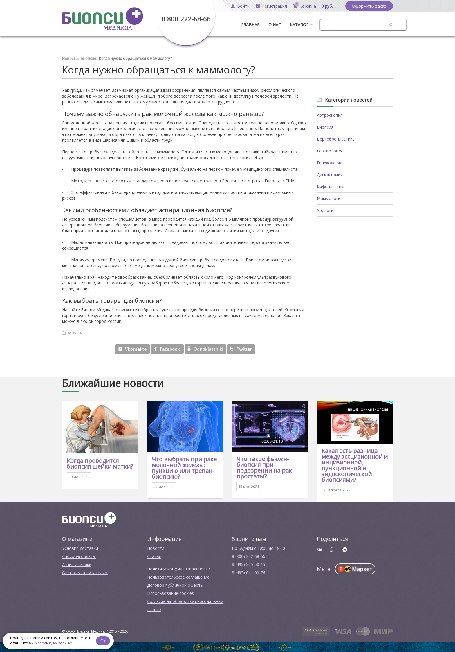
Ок (103, 640)
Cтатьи (154, 556)
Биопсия (88, 58)
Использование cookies (170, 592)
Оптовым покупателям (85, 572)
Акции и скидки (76, 564)
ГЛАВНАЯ (250, 24)
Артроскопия (330, 114)
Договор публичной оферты (175, 584)
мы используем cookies (50, 643)
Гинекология (329, 162)
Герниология (329, 150)
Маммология (330, 198)
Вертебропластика (336, 138)
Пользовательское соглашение (178, 576)
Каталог (299, 24)
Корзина (307, 6)
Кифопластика (331, 186)
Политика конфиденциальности (178, 568)
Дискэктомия (330, 174)
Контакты (358, 24)
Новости (70, 58)
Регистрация (274, 6)
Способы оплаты (79, 556)
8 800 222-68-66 (186, 19)
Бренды (330, 24)
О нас (274, 24)
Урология (326, 209)
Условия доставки (80, 547)
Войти (243, 6)
